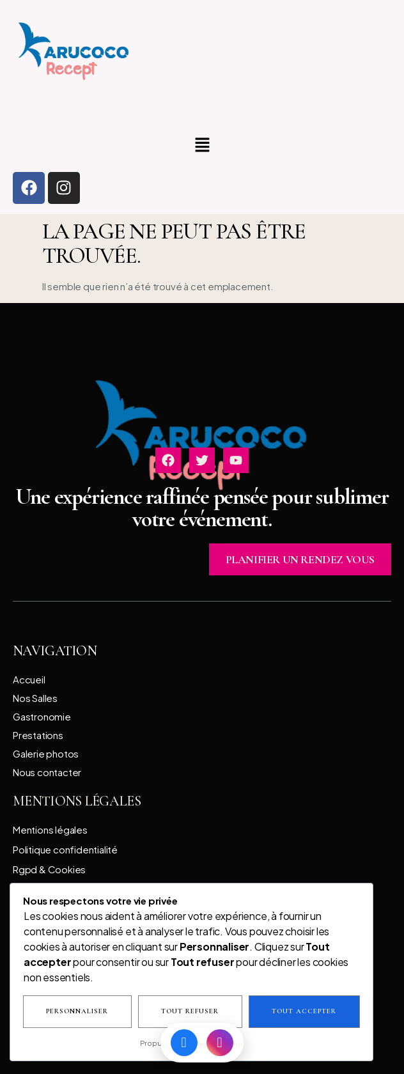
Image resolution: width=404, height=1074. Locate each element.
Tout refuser (190, 1012)
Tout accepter (304, 1012)
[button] (202, 145)
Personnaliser (77, 1012)
